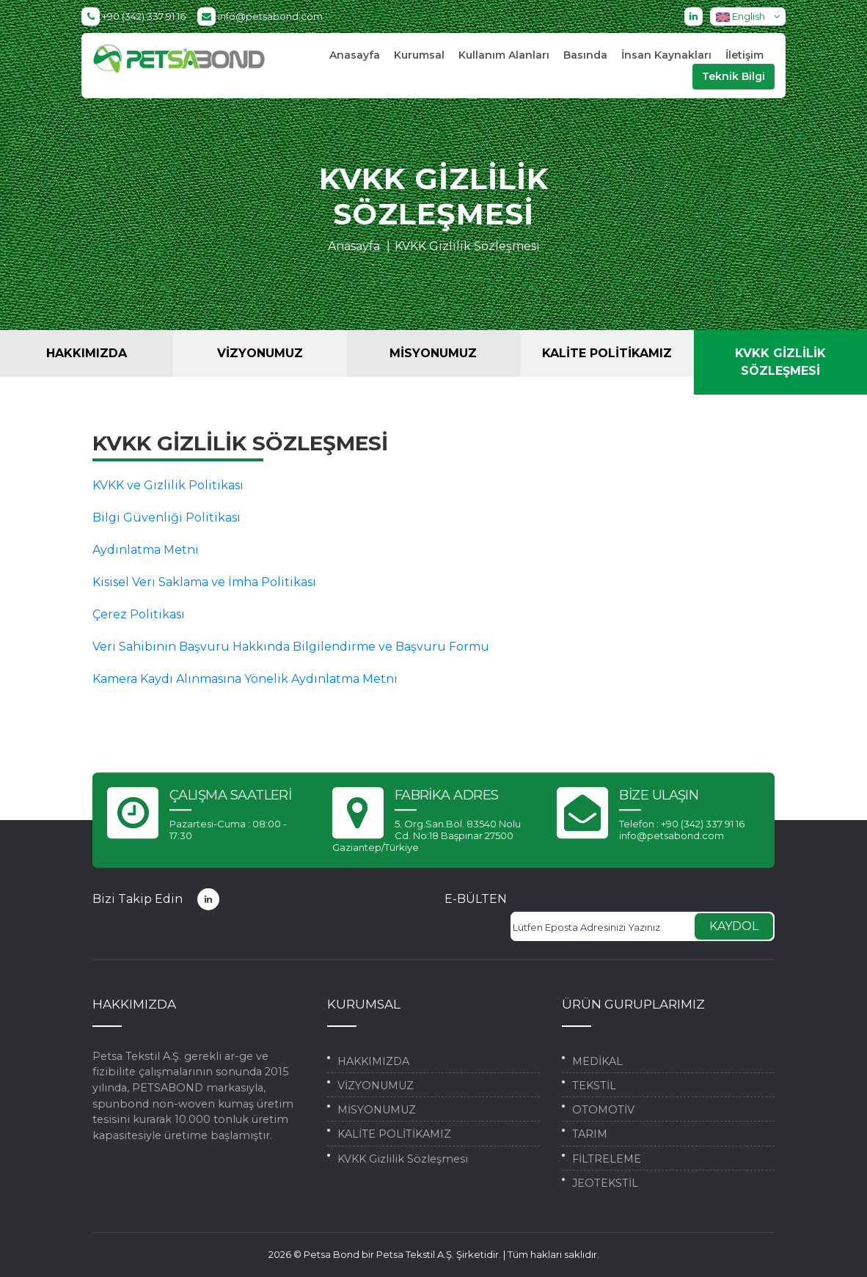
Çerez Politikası (138, 614)
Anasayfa (354, 54)
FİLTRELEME (606, 1159)
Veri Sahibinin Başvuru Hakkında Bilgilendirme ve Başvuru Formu (290, 647)
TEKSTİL (594, 1085)
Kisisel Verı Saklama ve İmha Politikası (204, 582)
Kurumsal (419, 54)
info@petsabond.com (260, 16)
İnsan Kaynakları (666, 54)
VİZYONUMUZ (260, 353)
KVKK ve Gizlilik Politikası (168, 485)
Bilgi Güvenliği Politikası (166, 517)
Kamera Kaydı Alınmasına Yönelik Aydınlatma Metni (245, 679)
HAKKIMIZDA (86, 353)
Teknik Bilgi (733, 75)
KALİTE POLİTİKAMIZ (607, 353)
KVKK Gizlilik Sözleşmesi (467, 246)
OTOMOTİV (603, 1109)
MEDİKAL (597, 1061)
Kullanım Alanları (503, 54)
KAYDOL (733, 926)
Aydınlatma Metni (145, 550)
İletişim (744, 54)
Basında (585, 54)
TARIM (589, 1134)
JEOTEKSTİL (605, 1183)
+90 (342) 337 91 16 (133, 16)
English (751, 16)
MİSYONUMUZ (433, 353)
